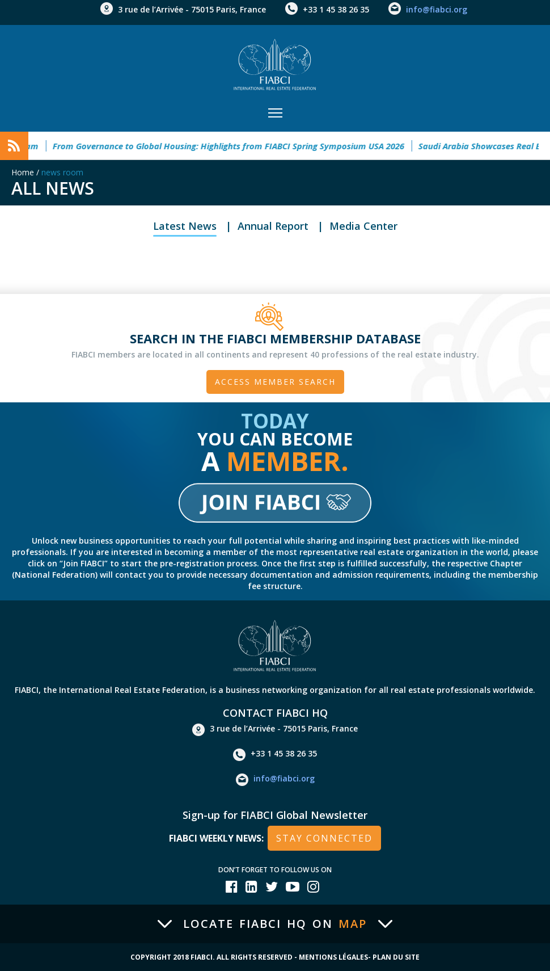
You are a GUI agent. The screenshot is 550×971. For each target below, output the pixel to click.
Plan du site (396, 957)
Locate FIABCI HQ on (275, 924)
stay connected (324, 838)
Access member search (275, 381)
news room (62, 172)
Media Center (363, 226)
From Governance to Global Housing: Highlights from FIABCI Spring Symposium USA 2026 (232, 146)
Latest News (185, 226)
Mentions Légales (333, 957)
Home (22, 172)
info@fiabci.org (436, 9)
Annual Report (273, 226)
